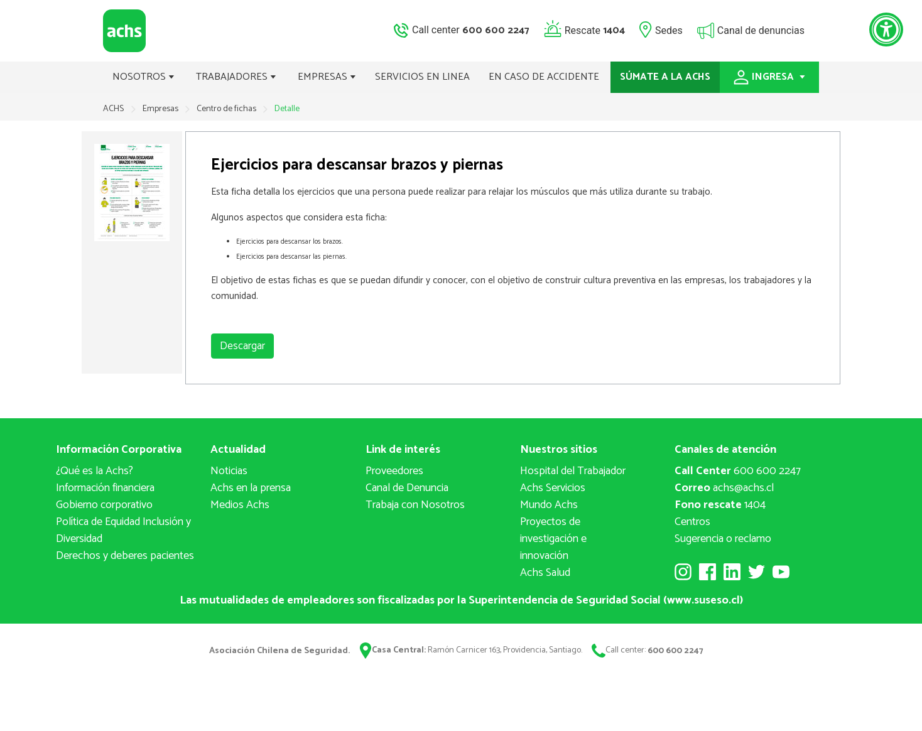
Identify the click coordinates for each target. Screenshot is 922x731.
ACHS (113, 109)
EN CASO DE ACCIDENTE (544, 76)
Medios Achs (239, 504)
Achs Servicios (552, 488)
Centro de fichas (227, 109)
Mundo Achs (549, 504)
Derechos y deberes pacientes (125, 555)
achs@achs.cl (724, 488)
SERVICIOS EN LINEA (422, 76)
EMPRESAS (327, 76)
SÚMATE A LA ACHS (665, 76)
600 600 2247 (738, 471)
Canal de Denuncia (407, 488)
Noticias (228, 471)
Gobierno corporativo (104, 504)
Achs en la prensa (250, 488)
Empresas (161, 109)
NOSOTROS (143, 76)
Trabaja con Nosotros (415, 504)
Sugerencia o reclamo (723, 538)
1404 (720, 504)
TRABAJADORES (236, 76)
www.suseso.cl (703, 600)
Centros (692, 521)
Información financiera (105, 488)
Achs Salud (545, 572)
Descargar (242, 346)
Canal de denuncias (761, 30)
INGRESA (769, 76)
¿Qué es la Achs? (94, 471)
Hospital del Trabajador (573, 471)
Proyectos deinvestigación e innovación (553, 538)
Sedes (669, 30)
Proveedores (394, 471)
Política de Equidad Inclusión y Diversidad (123, 530)
